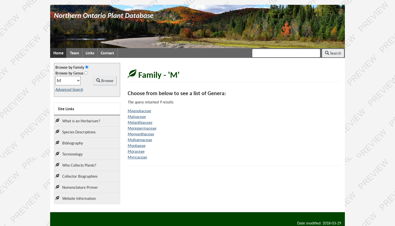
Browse (104, 80)
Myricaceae (137, 157)
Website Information (75, 198)
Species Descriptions (75, 131)
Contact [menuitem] (107, 53)
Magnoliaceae (139, 110)
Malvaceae (137, 116)
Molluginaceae (140, 139)
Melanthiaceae (140, 122)
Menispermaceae (142, 128)
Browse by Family (69, 67)
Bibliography (69, 142)
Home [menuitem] (58, 53)
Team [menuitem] (74, 53)
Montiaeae (137, 145)
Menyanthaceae (141, 133)
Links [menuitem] (90, 53)
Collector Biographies (76, 176)
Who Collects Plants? (75, 165)
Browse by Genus (69, 73)
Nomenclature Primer (76, 187)
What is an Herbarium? (77, 120)
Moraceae (136, 151)
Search (333, 53)
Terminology (69, 154)
